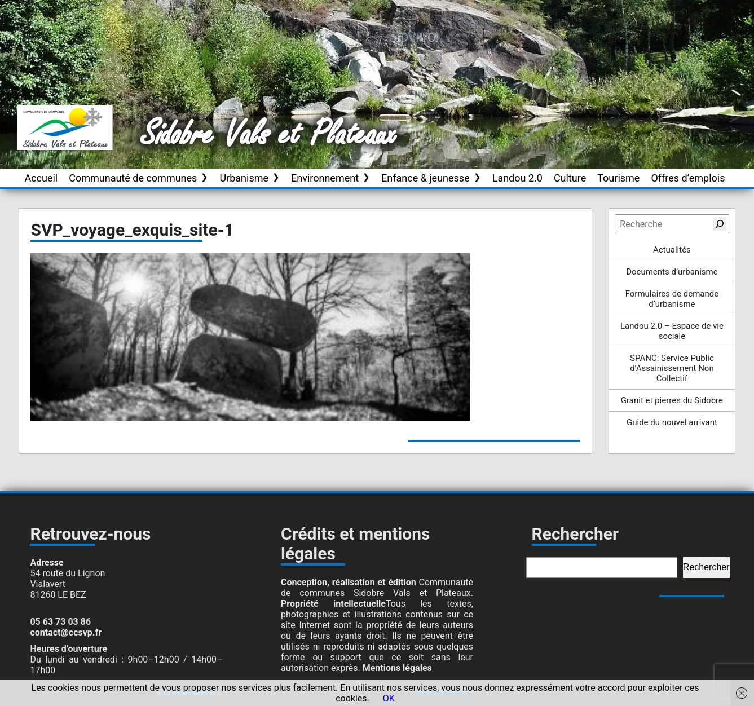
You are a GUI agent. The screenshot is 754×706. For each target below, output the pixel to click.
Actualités (672, 250)
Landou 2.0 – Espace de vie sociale (672, 331)
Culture (570, 178)
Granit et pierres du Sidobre (672, 400)
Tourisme (618, 178)
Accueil (41, 178)
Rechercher (706, 567)
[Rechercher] (719, 224)
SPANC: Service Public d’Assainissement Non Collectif (672, 368)
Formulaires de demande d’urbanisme (672, 299)
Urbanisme (243, 178)
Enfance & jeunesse (425, 178)
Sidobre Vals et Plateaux (269, 135)
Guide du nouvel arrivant (672, 422)
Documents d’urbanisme (671, 272)
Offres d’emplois (688, 178)
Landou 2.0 (517, 178)
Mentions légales (397, 668)
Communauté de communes (133, 178)
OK (389, 698)
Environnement (325, 178)
